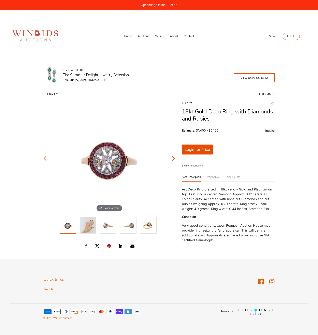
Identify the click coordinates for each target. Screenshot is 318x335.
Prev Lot (51, 94)
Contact (189, 36)
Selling (159, 36)
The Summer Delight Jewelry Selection (96, 75)
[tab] (191, 178)
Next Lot (266, 93)
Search (48, 289)
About (174, 36)
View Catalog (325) (254, 77)
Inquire (270, 131)
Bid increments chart (193, 165)
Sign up (274, 36)
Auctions (143, 36)
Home (128, 36)
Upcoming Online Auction (159, 5)
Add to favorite (272, 104)
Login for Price (197, 149)
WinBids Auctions (62, 318)
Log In (291, 36)
